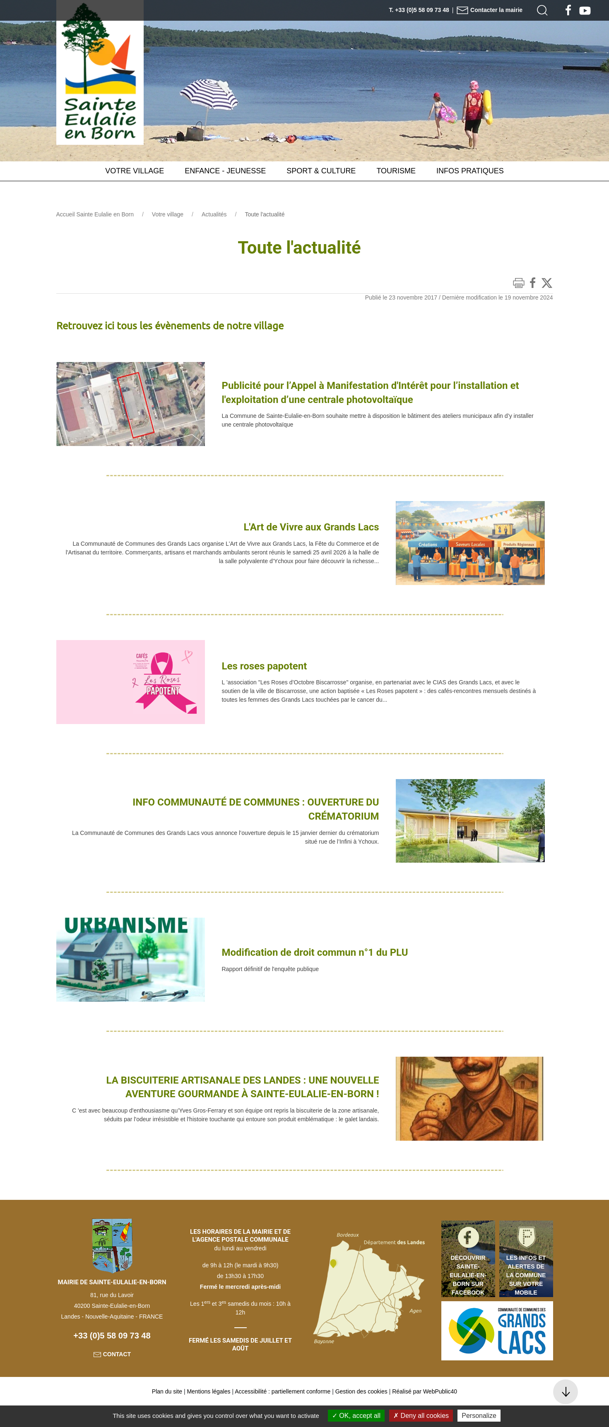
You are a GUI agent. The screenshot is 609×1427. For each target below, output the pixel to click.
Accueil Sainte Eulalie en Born (95, 235)
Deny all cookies (421, 1415)
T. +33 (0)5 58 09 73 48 (419, 10)
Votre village (167, 235)
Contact (112, 1375)
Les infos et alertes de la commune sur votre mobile (526, 1296)
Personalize (479, 1415)
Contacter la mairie (489, 10)
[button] (542, 10)
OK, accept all (356, 1415)
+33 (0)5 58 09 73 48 (111, 1356)
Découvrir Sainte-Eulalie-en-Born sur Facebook (468, 1296)
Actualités (214, 235)
